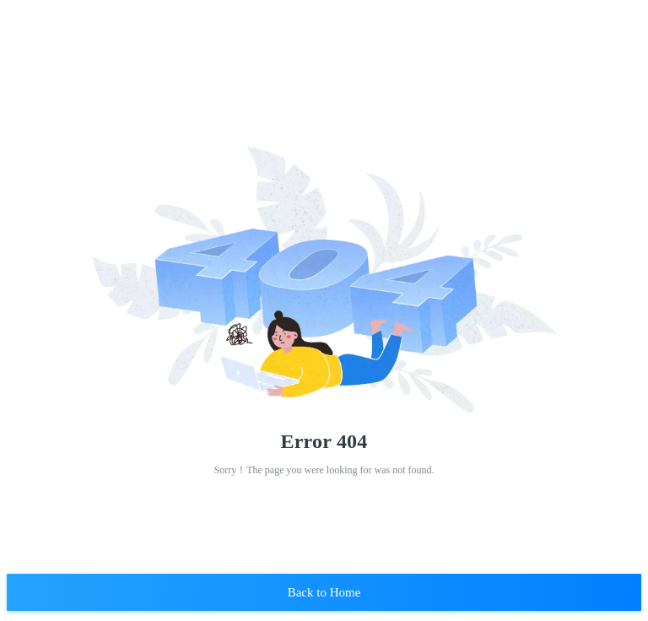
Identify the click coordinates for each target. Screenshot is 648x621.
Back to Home (324, 592)
